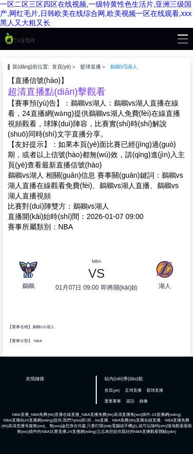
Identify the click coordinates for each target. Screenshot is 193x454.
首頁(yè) (61, 67)
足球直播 (133, 390)
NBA (37, 341)
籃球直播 (90, 67)
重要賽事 (112, 401)
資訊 (130, 401)
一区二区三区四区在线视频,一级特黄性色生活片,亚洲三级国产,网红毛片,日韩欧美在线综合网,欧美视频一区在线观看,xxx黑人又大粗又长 (96, 13)
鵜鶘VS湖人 (123, 67)
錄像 (143, 401)
